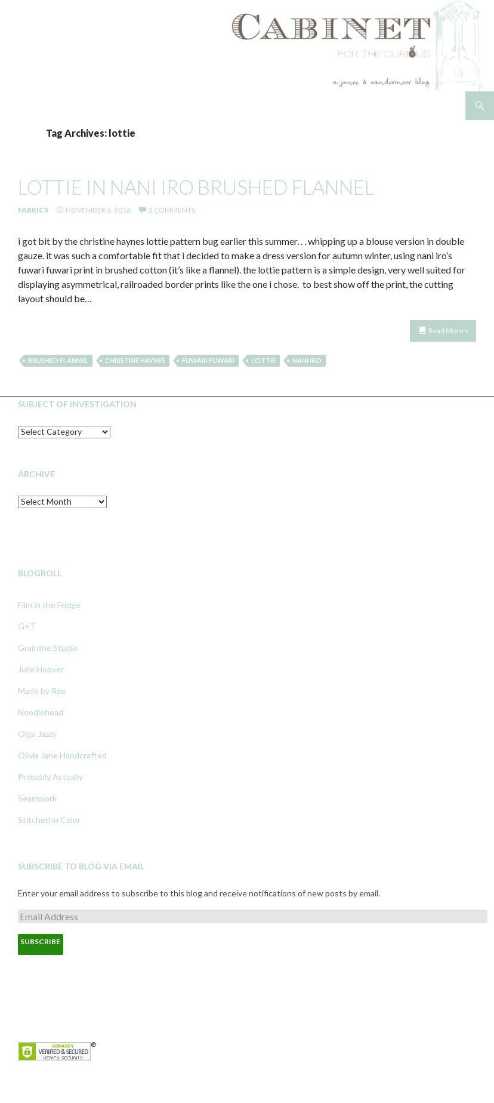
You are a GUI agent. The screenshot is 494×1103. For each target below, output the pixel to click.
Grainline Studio (48, 648)
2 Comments (172, 209)
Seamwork (37, 798)
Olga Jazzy (37, 734)
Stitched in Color (49, 820)
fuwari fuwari (208, 360)
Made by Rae (42, 691)
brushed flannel (58, 360)
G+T (27, 626)
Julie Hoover (41, 669)
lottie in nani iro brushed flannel (196, 187)
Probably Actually (50, 777)
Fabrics (33, 209)
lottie (263, 360)
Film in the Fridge (49, 605)
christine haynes (135, 360)
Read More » (448, 330)
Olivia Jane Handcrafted (62, 755)
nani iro (307, 360)
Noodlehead (40, 712)
